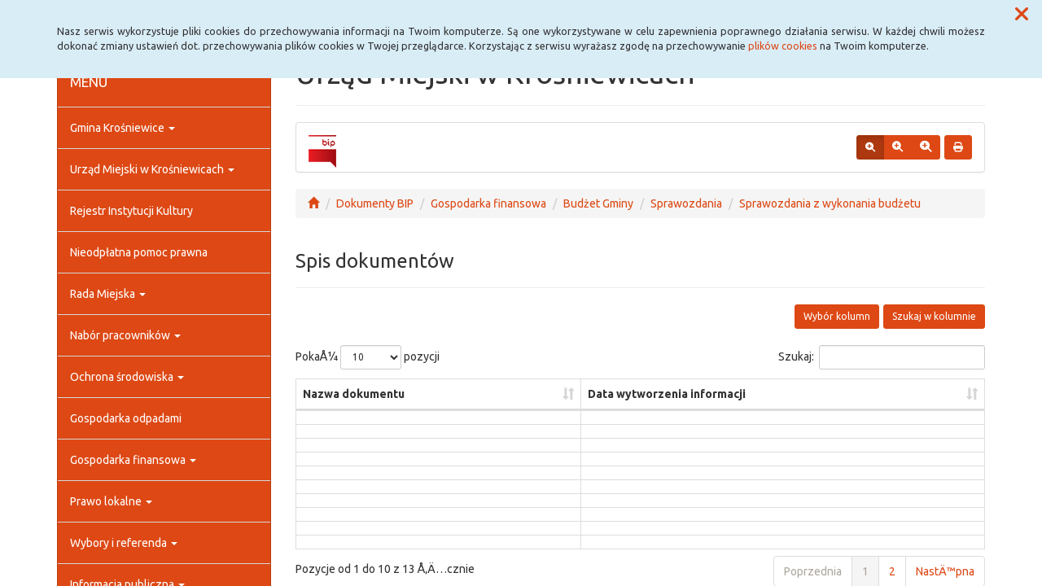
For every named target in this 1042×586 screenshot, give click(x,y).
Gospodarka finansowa (133, 459)
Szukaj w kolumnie (934, 316)
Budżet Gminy (598, 203)
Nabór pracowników (125, 335)
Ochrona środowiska (127, 376)
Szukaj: (881, 357)
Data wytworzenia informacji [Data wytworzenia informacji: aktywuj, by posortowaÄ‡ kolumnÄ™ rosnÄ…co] (667, 393)
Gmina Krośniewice (122, 127)
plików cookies (782, 45)
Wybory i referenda (123, 542)
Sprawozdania (686, 203)
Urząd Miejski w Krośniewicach (152, 169)
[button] (1022, 14)
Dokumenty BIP (375, 203)
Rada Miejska (108, 293)
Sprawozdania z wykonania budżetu (830, 203)
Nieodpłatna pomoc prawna (139, 252)
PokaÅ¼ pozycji (368, 357)
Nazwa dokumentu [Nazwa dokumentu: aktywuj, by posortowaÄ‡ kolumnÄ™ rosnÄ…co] (354, 393)
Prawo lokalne (111, 501)
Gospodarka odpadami (126, 418)
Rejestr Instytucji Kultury (131, 210)
